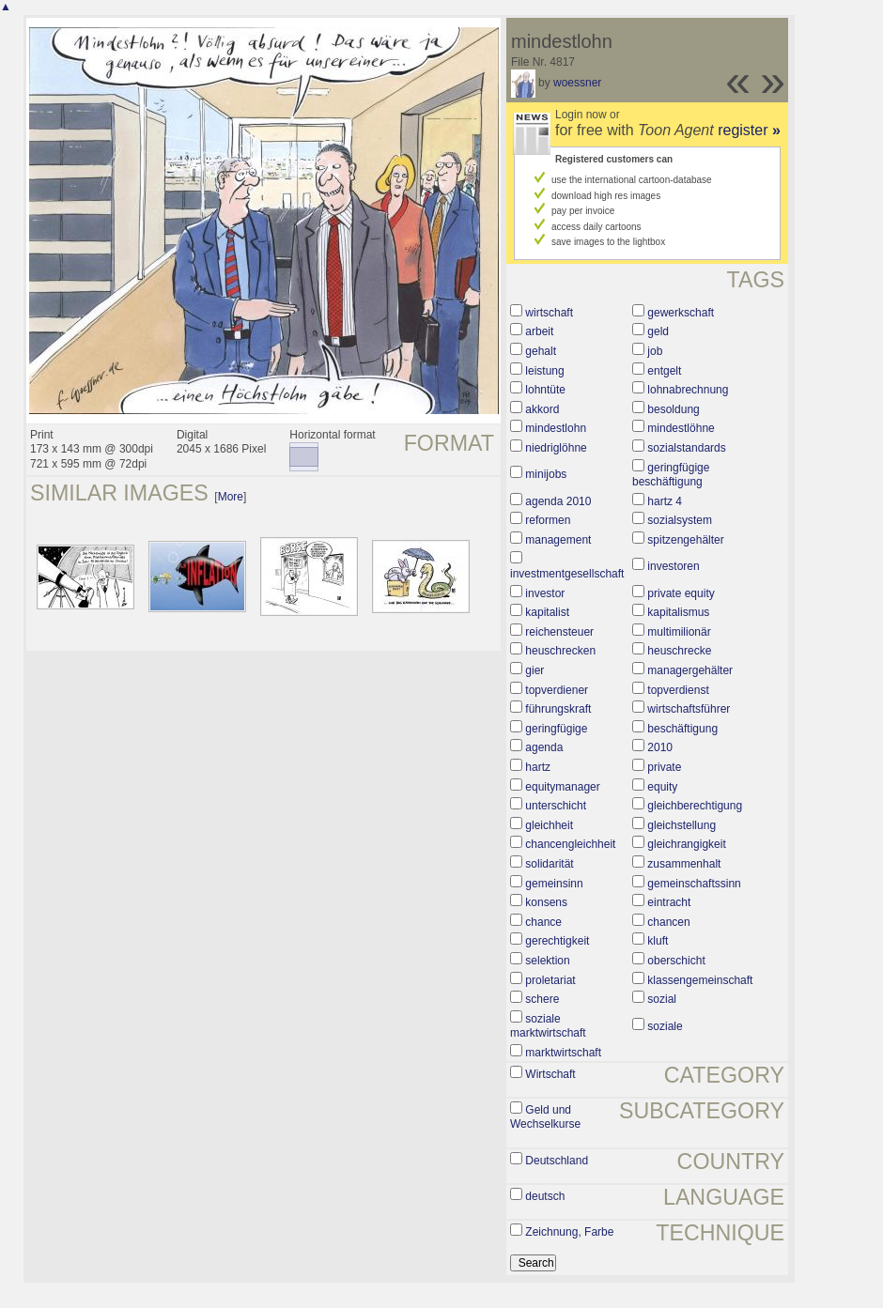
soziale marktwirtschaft (548, 1026)
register (749, 130)
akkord (542, 409)
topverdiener (556, 690)
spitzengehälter (685, 539)
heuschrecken (560, 650)
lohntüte (545, 389)
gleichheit (549, 825)
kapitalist (547, 612)
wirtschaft (549, 312)
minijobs (545, 474)
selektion (547, 960)
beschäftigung (682, 728)
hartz (537, 767)
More (230, 496)
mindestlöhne (680, 428)
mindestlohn (555, 428)
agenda (544, 747)
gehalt (540, 351)
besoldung (673, 409)
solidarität (549, 863)
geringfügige (556, 728)
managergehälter (690, 670)
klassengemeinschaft (699, 980)
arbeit (539, 331)
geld (658, 331)
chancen (668, 922)
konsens (546, 902)
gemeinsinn (553, 883)
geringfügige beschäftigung (670, 475)
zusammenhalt (683, 863)
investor (545, 593)
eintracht (668, 902)
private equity (680, 593)
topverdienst (677, 690)
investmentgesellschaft (567, 573)
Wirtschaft (550, 1074)
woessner (577, 82)
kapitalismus (678, 612)
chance (543, 922)
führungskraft (558, 709)
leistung (544, 370)
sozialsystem (679, 520)
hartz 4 (664, 501)
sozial (661, 999)
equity (662, 786)
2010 (660, 747)
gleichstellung (681, 825)
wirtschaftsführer (688, 709)
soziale (664, 1026)
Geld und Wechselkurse (545, 1117)
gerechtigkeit (557, 940)
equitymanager (562, 786)
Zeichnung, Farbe (569, 1232)
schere (542, 999)
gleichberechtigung (694, 805)
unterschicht (555, 805)
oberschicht (676, 960)
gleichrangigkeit (686, 844)
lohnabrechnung (687, 389)
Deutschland (556, 1160)
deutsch (545, 1196)
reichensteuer (559, 632)
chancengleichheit (570, 844)
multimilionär (678, 632)
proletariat (550, 980)
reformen (547, 520)
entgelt (664, 370)
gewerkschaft (680, 312)
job (654, 351)
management (558, 539)
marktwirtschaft (563, 1052)
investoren (673, 566)
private (664, 767)
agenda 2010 (558, 501)
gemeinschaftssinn (693, 883)
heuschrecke (679, 650)
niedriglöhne (555, 447)
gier (534, 670)
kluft (657, 940)
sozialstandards (686, 447)
